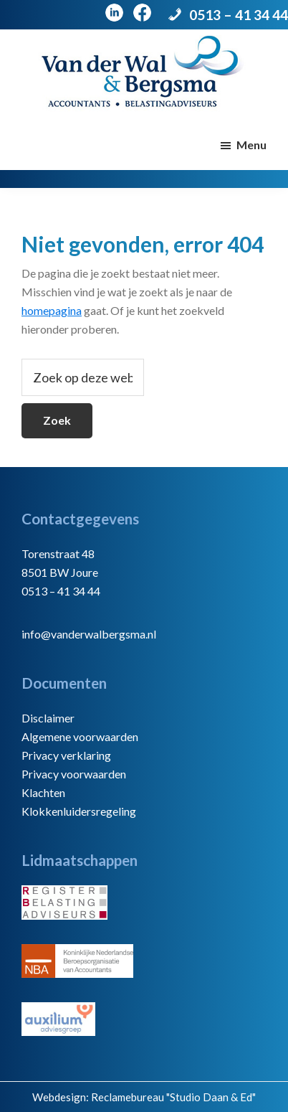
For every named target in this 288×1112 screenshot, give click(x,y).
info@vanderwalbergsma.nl (88, 634)
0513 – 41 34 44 (238, 14)
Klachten (43, 792)
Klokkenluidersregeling (78, 811)
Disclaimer (48, 718)
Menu (251, 144)
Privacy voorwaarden (73, 774)
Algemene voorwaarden (79, 736)
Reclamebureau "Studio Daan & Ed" (173, 1096)
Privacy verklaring (66, 755)
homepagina (51, 310)
